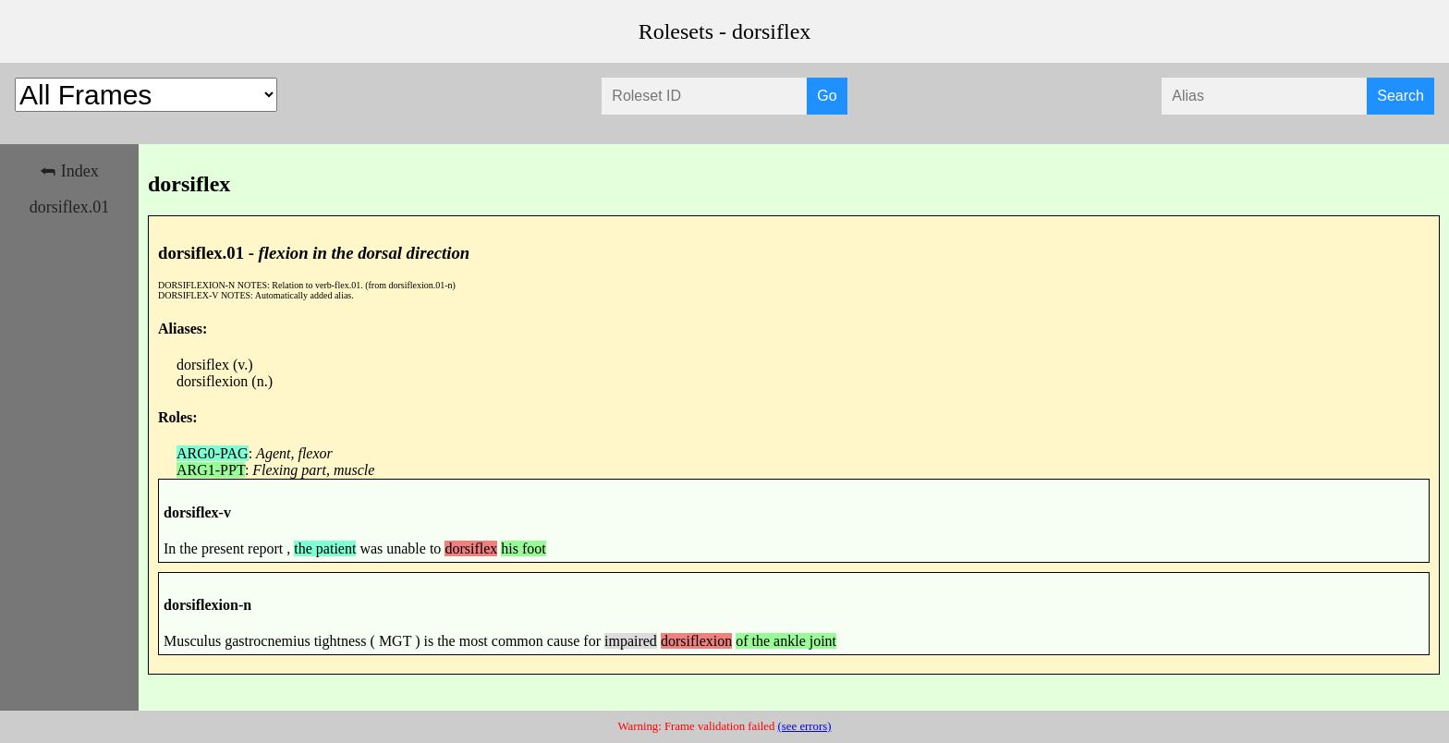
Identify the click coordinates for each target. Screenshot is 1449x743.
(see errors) (805, 726)
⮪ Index (69, 171)
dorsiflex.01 (69, 207)
